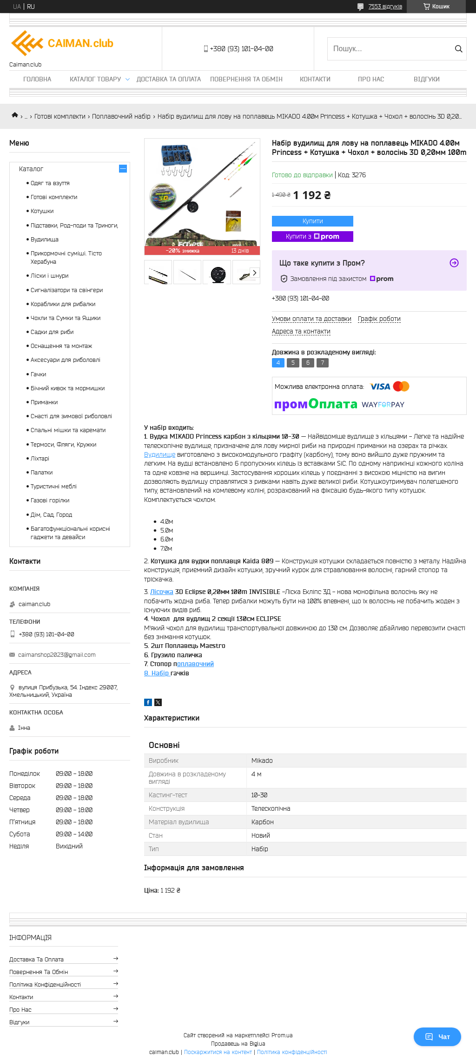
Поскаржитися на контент (218, 1052)
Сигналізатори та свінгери (67, 290)
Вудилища (45, 239)
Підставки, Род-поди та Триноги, (74, 225)
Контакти (315, 79)
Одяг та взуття (50, 183)
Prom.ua (282, 1035)
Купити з (312, 237)
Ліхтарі (40, 458)
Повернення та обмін (246, 79)
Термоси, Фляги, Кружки (63, 444)
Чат (437, 1037)
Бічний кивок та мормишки (68, 388)
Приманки (44, 402)
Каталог (31, 169)
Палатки (42, 472)
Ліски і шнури (49, 275)
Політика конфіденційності (45, 984)
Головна (37, 79)
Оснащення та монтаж (61, 345)
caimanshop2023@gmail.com (57, 654)
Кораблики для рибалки (63, 303)
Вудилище (159, 454)
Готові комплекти (60, 116)
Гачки (38, 374)
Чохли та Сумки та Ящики (65, 317)
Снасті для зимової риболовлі (71, 416)
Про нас (371, 79)
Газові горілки (50, 500)
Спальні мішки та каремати (68, 430)
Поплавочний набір (121, 116)
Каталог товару (95, 79)
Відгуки (427, 79)
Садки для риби (52, 331)
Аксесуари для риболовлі (65, 359)
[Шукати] (458, 48)
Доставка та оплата (169, 79)
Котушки (42, 210)
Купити (313, 221)
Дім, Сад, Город (51, 514)
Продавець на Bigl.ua (238, 1044)
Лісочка (161, 591)
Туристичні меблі (54, 486)
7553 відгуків (385, 6)
